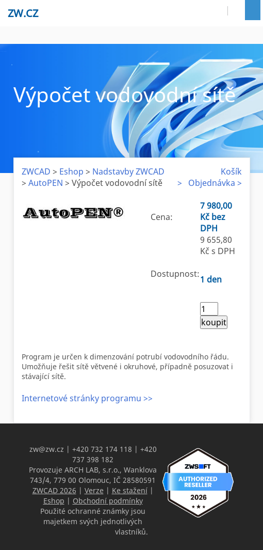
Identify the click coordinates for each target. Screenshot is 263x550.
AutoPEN (45, 182)
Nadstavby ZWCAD (128, 171)
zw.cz (23, 13)
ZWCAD (36, 171)
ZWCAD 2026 (54, 490)
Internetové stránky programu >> (87, 398)
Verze (94, 490)
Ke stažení (129, 490)
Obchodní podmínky (108, 501)
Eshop (71, 171)
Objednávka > (215, 182)
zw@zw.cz (46, 449)
